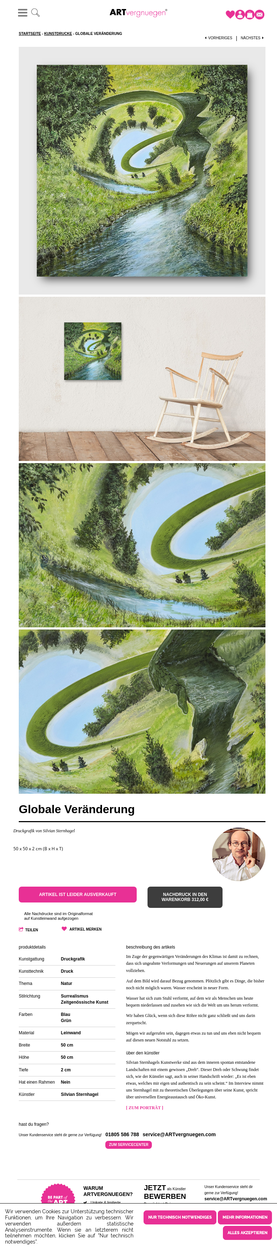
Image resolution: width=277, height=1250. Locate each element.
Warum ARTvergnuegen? (108, 1189)
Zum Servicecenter (128, 1142)
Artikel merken (85, 929)
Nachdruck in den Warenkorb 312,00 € (185, 897)
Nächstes (253, 38)
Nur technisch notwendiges (180, 1215)
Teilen (31, 930)
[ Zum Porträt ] (144, 1107)
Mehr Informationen (245, 1215)
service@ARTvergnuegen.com (236, 1196)
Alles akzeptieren (247, 1229)
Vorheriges (218, 38)
